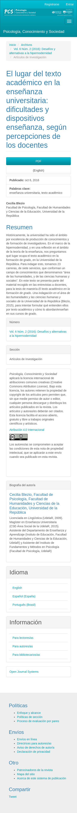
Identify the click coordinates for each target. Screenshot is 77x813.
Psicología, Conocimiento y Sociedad (33, 32)
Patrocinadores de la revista (35, 770)
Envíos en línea (27, 739)
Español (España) (24, 596)
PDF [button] (38, 161)
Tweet (12, 796)
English (17, 587)
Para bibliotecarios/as (26, 654)
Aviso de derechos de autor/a (35, 747)
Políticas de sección (30, 717)
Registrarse (52, 4)
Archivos (26, 44)
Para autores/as (23, 646)
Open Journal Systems (24, 671)
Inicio (12, 44)
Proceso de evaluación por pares (38, 721)
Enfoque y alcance (29, 712)
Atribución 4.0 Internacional (26, 429)
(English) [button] (38, 170)
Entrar (70, 4)
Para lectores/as (23, 637)
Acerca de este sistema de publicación (41, 778)
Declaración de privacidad (33, 751)
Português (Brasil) (24, 604)
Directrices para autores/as (34, 743)
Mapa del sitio (26, 774)
